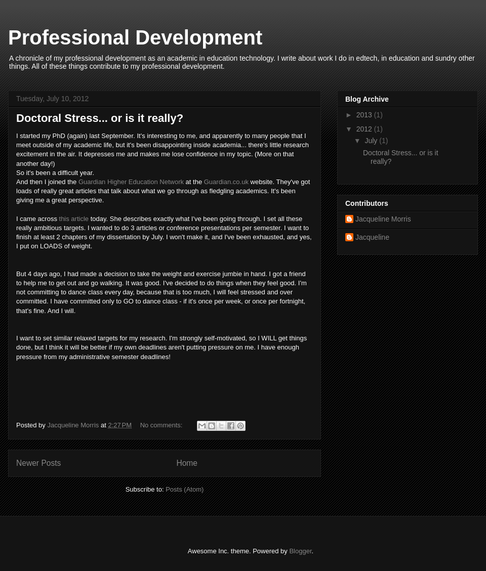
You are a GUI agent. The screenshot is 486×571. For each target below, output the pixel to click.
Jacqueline (372, 237)
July (371, 141)
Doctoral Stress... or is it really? (99, 118)
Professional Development (135, 37)
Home (186, 463)
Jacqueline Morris (383, 219)
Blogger (300, 551)
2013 (365, 115)
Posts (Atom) (185, 489)
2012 (365, 129)
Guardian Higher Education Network (131, 182)
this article (74, 219)
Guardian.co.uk (226, 182)
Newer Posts (38, 463)
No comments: (162, 425)
